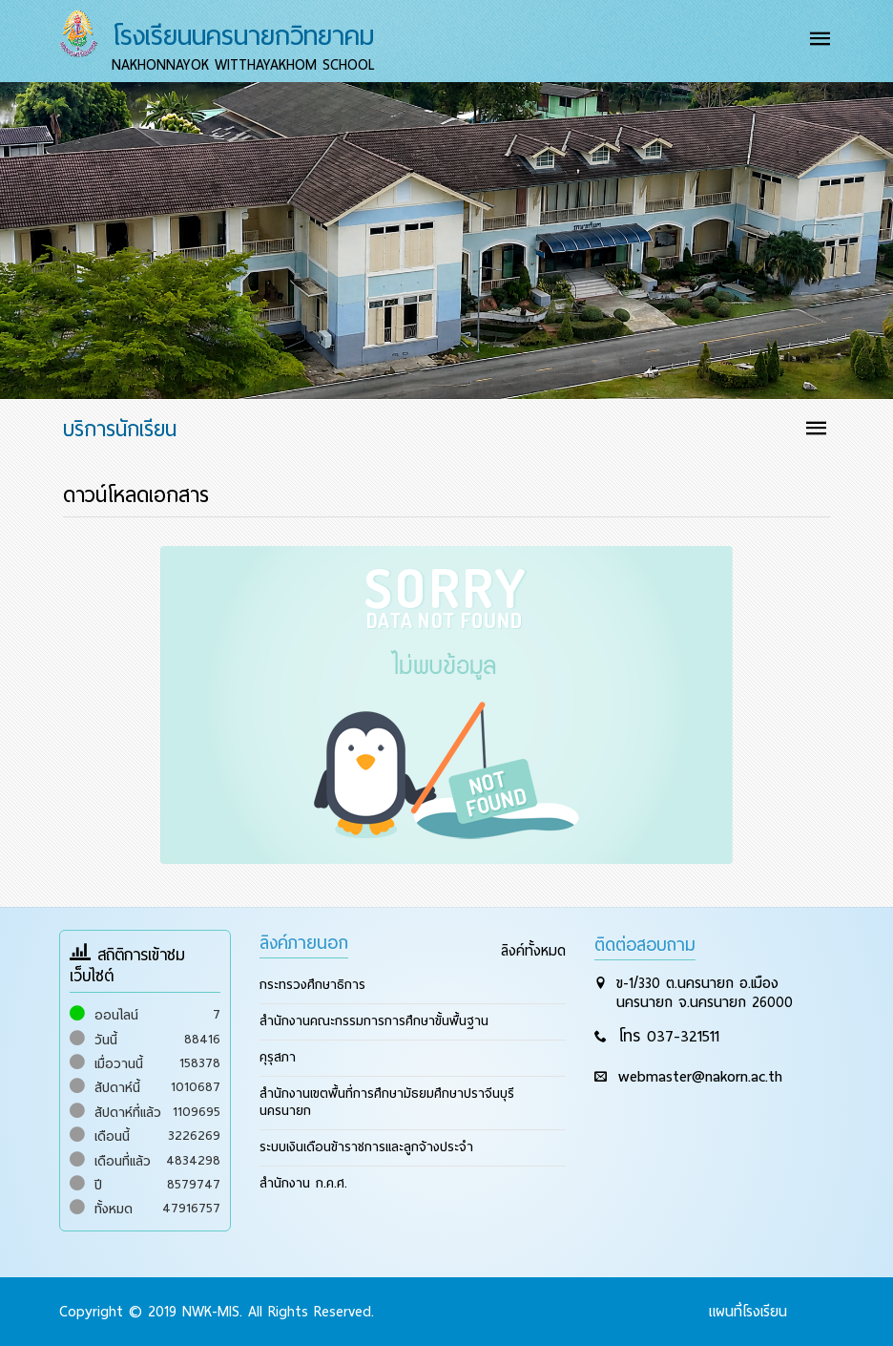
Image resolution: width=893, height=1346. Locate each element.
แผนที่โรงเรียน (748, 1311)
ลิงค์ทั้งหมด (533, 950)
